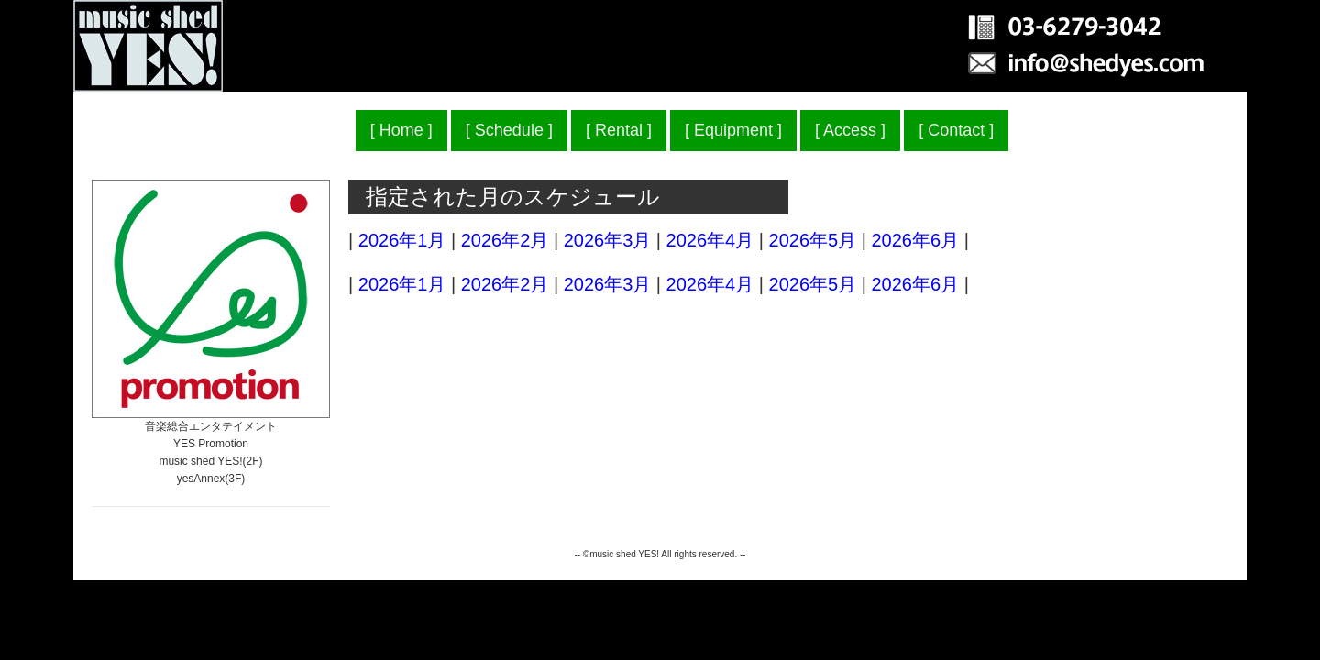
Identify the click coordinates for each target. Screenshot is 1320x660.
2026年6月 (915, 240)
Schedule (509, 130)
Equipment (733, 130)
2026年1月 (402, 240)
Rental (619, 130)
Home (402, 130)
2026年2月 (505, 240)
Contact (956, 130)
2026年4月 (710, 240)
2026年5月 (813, 240)
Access (849, 130)
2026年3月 (608, 240)
